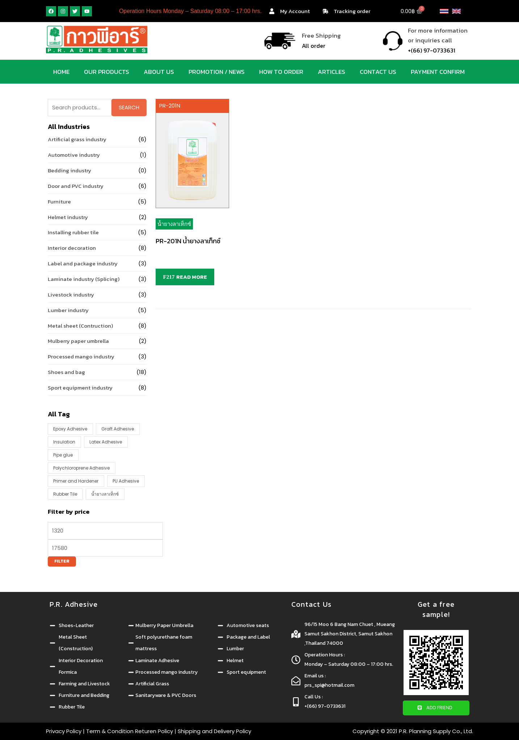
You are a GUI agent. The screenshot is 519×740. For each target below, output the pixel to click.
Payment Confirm (438, 71)
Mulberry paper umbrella (78, 341)
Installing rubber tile (73, 232)
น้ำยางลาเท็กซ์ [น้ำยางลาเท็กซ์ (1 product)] (105, 494)
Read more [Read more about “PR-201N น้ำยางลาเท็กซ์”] (191, 277)
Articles (331, 71)
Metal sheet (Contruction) (80, 325)
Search (129, 107)
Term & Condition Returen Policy (129, 731)
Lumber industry (68, 310)
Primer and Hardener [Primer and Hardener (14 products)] (75, 481)
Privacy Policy (63, 731)
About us (159, 71)
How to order (281, 71)
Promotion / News (217, 71)
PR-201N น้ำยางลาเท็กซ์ (188, 241)
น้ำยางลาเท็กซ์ (174, 224)
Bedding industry (69, 170)
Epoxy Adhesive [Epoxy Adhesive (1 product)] (70, 429)
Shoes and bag (66, 372)
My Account (295, 11)
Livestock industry (71, 294)
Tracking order (352, 11)
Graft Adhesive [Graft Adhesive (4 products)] (117, 429)
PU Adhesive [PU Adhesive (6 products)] (126, 481)
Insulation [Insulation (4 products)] (64, 442)
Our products (106, 71)
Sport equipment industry (80, 387)
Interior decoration (72, 248)
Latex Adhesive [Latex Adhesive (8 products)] (105, 442)
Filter (61, 561)
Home (61, 71)
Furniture (59, 201)
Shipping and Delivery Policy (214, 731)
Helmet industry (68, 217)
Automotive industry (74, 155)
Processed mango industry (81, 356)
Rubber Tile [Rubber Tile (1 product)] (65, 494)
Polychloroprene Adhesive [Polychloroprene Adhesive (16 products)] (81, 468)
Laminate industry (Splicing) (83, 279)
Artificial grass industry (77, 139)
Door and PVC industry (76, 186)
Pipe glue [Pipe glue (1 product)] (63, 455)
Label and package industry (83, 263)
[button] (436, 708)
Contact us (378, 71)
